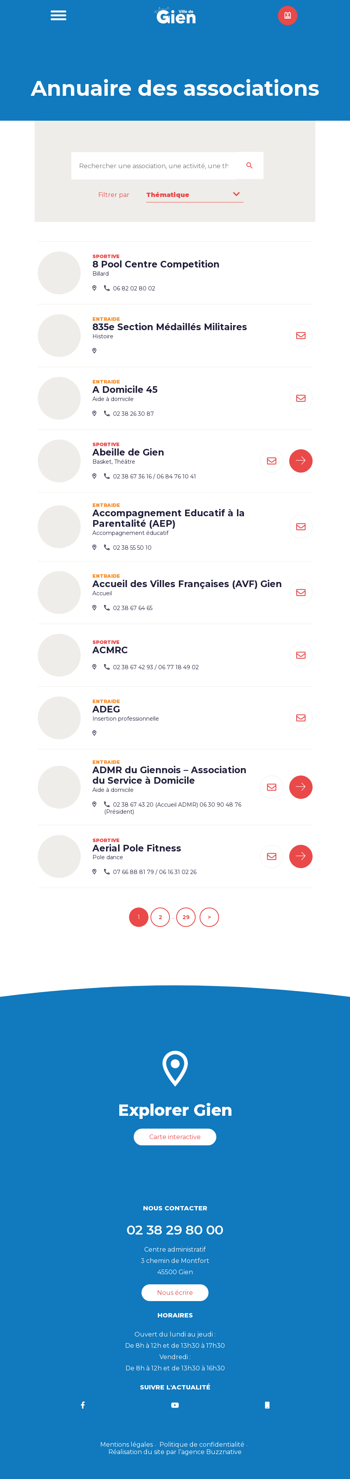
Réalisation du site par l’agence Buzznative (175, 1452)
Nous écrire (175, 1292)
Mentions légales (126, 1444)
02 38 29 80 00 (175, 1230)
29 (186, 917)
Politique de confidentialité (201, 1444)
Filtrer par (113, 195)
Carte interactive (175, 1137)
